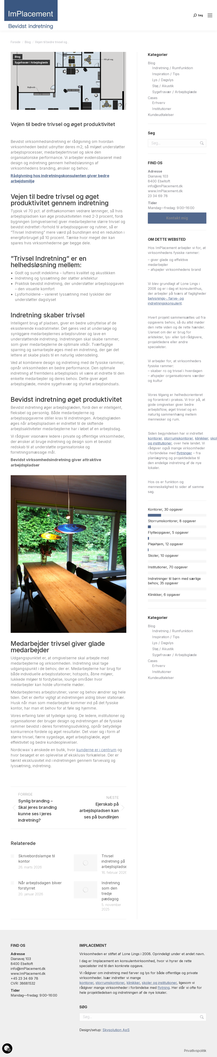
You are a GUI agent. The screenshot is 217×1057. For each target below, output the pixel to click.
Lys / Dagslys (162, 80)
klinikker (201, 438)
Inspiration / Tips (165, 74)
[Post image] (12, 856)
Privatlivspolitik (195, 1050)
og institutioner (160, 443)
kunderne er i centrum (96, 750)
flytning (164, 987)
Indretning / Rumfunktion (172, 68)
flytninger (184, 453)
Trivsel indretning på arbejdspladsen (116, 861)
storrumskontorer (178, 438)
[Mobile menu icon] (210, 15)
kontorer (155, 438)
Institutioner (161, 109)
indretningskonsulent (165, 303)
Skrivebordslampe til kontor (36, 858)
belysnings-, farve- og (166, 298)
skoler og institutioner (159, 983)
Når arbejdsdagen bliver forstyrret (40, 885)
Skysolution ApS (116, 1030)
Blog (17, 56)
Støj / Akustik (163, 86)
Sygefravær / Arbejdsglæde (31, 62)
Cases (152, 98)
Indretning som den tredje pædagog (111, 891)
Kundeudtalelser (161, 115)
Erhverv (158, 103)
